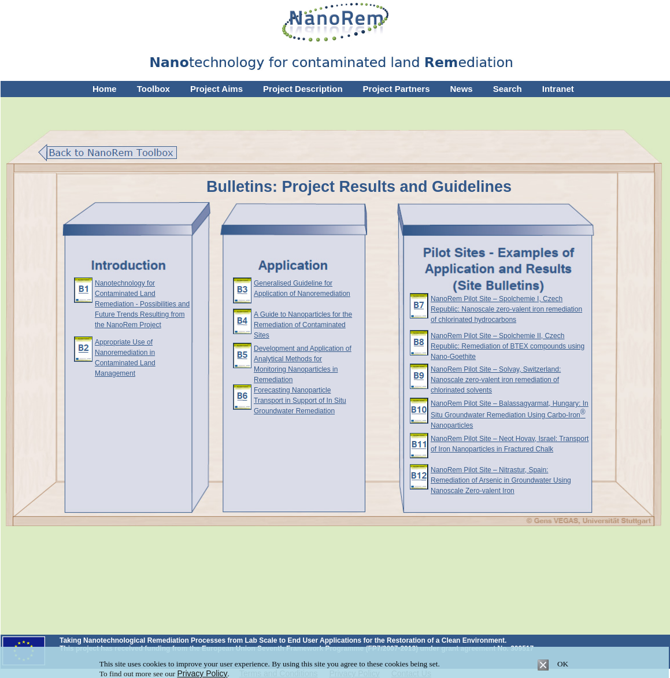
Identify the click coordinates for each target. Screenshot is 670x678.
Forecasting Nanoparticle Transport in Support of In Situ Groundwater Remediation (300, 400)
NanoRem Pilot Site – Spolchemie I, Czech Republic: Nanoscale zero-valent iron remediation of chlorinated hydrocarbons (506, 309)
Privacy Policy (202, 673)
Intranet (558, 89)
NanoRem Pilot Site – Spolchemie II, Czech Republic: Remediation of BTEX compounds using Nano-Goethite (507, 346)
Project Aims (216, 89)
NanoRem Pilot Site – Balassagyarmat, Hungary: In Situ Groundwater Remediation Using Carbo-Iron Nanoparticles (509, 414)
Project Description (303, 89)
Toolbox (153, 89)
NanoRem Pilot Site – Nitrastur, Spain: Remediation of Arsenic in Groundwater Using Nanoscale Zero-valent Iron (501, 480)
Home (104, 89)
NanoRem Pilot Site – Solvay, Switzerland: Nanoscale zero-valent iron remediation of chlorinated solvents (496, 379)
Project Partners (396, 89)
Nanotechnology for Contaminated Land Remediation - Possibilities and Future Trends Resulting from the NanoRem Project (142, 304)
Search (507, 89)
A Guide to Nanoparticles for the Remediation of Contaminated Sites (303, 324)
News (461, 89)
